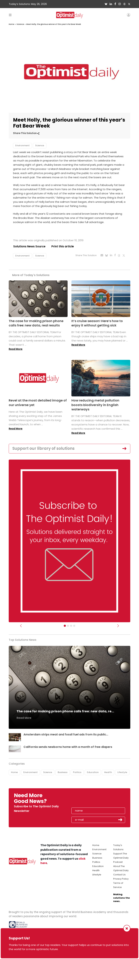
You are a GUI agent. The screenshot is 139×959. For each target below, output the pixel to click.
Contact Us (119, 874)
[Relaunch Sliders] (74, 626)
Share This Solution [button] (26, 133)
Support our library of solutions (43, 448)
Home (11, 24)
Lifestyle (122, 772)
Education (93, 772)
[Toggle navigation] (10, 15)
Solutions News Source (29, 246)
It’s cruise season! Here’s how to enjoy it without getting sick (97, 323)
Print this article (62, 246)
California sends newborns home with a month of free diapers (68, 747)
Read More (15, 349)
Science (20, 24)
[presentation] (91, 799)
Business (62, 772)
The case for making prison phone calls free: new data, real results (36, 323)
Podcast (118, 862)
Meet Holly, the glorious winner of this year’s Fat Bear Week (53, 24)
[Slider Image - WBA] (68, 626)
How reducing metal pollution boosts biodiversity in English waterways (95, 404)
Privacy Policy (121, 878)
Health (108, 772)
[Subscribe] (65, 626)
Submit (120, 819)
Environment (22, 145)
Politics (77, 772)
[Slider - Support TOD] (71, 626)
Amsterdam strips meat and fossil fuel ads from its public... (66, 734)
